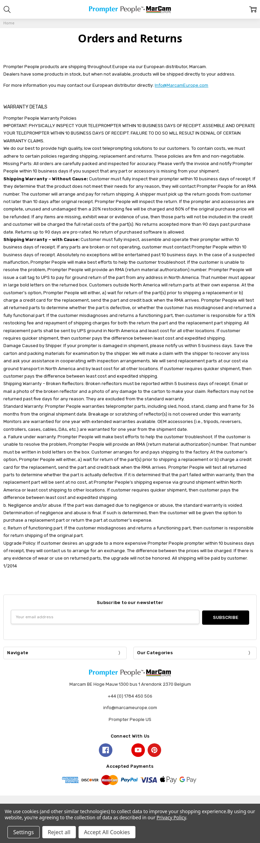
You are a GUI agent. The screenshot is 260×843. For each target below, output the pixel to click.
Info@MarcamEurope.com (181, 85)
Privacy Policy (171, 817)
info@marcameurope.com (130, 706)
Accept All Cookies (107, 832)
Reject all (59, 832)
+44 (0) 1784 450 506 (130, 695)
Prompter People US (130, 718)
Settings (23, 832)
